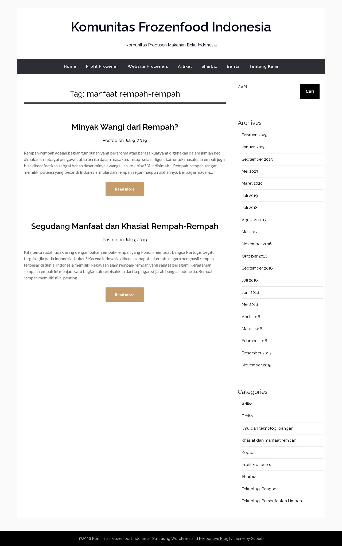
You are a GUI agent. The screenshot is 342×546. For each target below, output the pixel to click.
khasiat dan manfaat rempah (269, 440)
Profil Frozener (102, 66)
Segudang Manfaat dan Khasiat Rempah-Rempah (125, 226)
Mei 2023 (250, 171)
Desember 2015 (256, 353)
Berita (233, 66)
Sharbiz (209, 66)
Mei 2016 (250, 304)
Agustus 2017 (254, 219)
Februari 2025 (254, 135)
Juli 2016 (250, 280)
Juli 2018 (250, 207)
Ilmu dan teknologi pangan (267, 428)
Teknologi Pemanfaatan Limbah (272, 500)
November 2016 (257, 244)
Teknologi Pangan (259, 488)
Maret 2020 (252, 183)
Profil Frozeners (256, 464)
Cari (242, 87)
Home (70, 66)
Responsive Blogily (215, 538)
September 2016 (257, 268)
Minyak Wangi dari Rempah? (125, 127)
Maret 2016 (252, 328)
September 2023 (257, 159)
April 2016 (251, 316)
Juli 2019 (250, 195)
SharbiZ (249, 476)
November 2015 (256, 365)
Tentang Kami (263, 66)
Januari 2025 (253, 147)
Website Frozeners (148, 66)
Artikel (185, 66)
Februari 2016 (254, 340)
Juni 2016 (250, 292)
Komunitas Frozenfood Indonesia (171, 26)
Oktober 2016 (254, 256)
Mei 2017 (250, 232)
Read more (125, 189)
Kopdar (249, 452)
